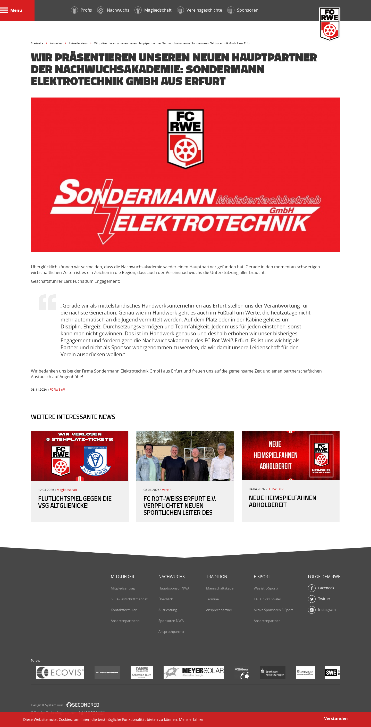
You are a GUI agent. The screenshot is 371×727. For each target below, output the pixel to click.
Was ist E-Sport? (266, 588)
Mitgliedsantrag (123, 588)
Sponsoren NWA (171, 620)
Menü (11, 10)
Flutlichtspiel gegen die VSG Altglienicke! (75, 502)
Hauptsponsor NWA (173, 588)
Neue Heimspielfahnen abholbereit (282, 501)
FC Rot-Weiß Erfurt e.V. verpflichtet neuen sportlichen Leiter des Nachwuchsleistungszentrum (190, 509)
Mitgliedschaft (67, 490)
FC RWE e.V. (57, 389)
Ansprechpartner (171, 631)
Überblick (165, 599)
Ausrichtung (167, 610)
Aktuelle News (78, 43)
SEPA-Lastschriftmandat (129, 599)
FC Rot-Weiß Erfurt (330, 25)
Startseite (37, 43)
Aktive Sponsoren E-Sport (273, 610)
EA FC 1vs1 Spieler (267, 599)
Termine (212, 599)
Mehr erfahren (192, 719)
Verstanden (336, 718)
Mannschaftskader (220, 588)
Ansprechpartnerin (125, 620)
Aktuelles (56, 43)
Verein (166, 490)
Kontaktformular (124, 610)
